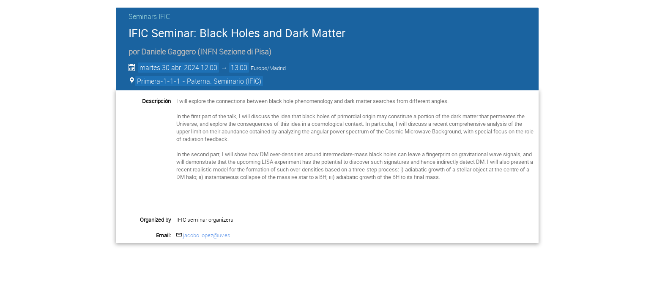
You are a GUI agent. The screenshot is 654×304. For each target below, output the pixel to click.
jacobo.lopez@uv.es (206, 235)
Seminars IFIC (149, 16)
